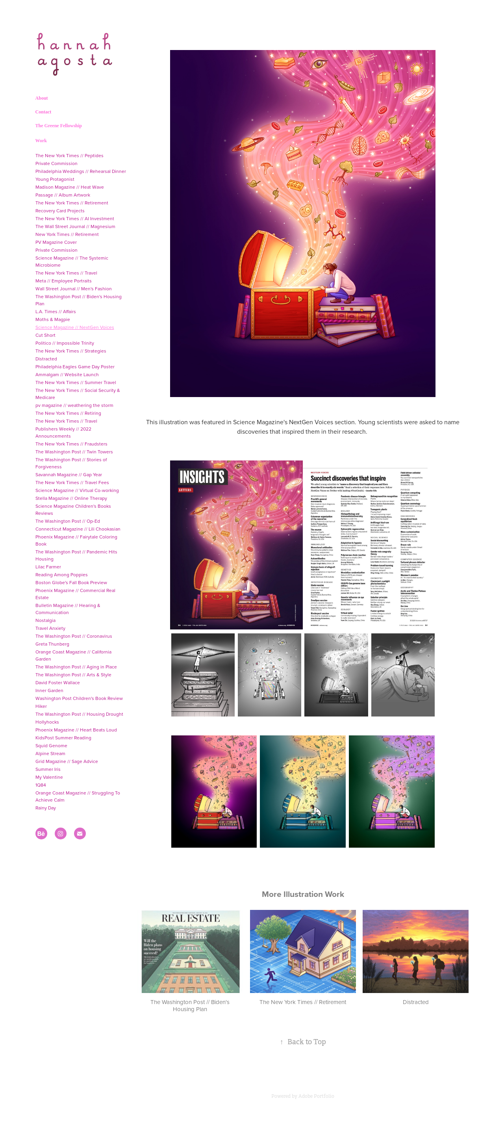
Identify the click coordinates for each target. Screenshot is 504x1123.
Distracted (46, 358)
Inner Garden (49, 690)
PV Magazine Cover (56, 242)
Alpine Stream (50, 753)
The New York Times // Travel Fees (72, 482)
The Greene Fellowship (58, 125)
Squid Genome (51, 745)
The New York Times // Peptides (69, 155)
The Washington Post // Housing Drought (79, 714)
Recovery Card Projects (60, 210)
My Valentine (49, 777)
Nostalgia (45, 620)
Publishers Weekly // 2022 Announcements (63, 432)
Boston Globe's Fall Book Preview (71, 582)
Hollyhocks (47, 721)
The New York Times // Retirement (71, 202)
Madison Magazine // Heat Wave (69, 187)
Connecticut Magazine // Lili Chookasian (77, 528)
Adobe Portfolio (316, 1096)
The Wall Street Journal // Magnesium (75, 226)
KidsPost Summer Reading (63, 737)
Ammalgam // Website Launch (67, 374)
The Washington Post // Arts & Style (73, 674)
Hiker (41, 706)
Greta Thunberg (52, 643)
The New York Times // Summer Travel (75, 382)
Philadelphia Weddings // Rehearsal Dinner (80, 171)
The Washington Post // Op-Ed (67, 521)
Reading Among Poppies (61, 574)
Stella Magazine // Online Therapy (71, 498)
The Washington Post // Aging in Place (76, 666)
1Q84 (40, 784)
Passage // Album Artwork (62, 194)
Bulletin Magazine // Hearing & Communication (67, 609)
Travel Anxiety (50, 628)
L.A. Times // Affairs (55, 311)
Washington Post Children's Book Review (79, 698)
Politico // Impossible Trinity (64, 343)
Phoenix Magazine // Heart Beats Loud (76, 729)
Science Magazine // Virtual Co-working (77, 490)
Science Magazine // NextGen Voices (74, 327)
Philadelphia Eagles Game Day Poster (75, 366)
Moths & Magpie (52, 319)
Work (41, 140)
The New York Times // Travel (66, 272)
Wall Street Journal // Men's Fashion (73, 288)
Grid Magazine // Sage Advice (66, 761)
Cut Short (45, 335)
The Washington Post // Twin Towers (74, 451)
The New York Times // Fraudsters (71, 443)
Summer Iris (48, 769)
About (41, 98)
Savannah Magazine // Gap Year (68, 474)
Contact (43, 112)
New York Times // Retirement (67, 234)
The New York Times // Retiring (68, 413)
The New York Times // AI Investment (74, 218)
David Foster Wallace (57, 682)
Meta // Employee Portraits (63, 280)
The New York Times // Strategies (70, 350)
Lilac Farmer (48, 566)
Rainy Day (45, 807)
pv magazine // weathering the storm (74, 405)
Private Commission (56, 163)
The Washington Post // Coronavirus (73, 636)
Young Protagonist (54, 179)
